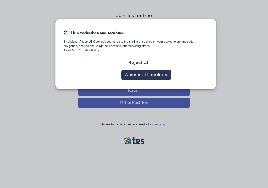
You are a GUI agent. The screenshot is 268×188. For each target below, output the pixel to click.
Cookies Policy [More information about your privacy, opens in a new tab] (89, 50)
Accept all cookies (146, 75)
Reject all (139, 62)
